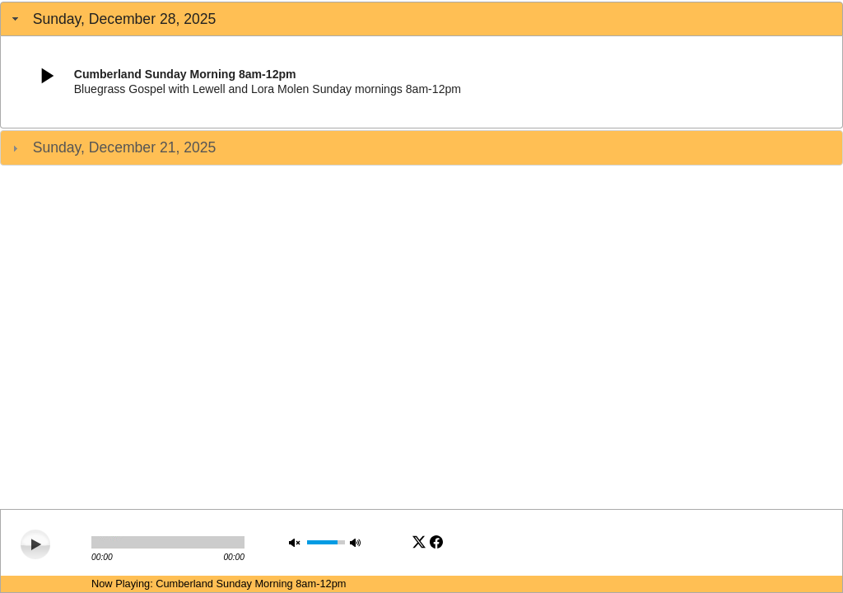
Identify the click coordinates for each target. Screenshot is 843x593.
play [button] (33, 542)
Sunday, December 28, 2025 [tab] (112, 19)
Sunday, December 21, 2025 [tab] (112, 147)
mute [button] (296, 542)
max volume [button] (357, 542)
